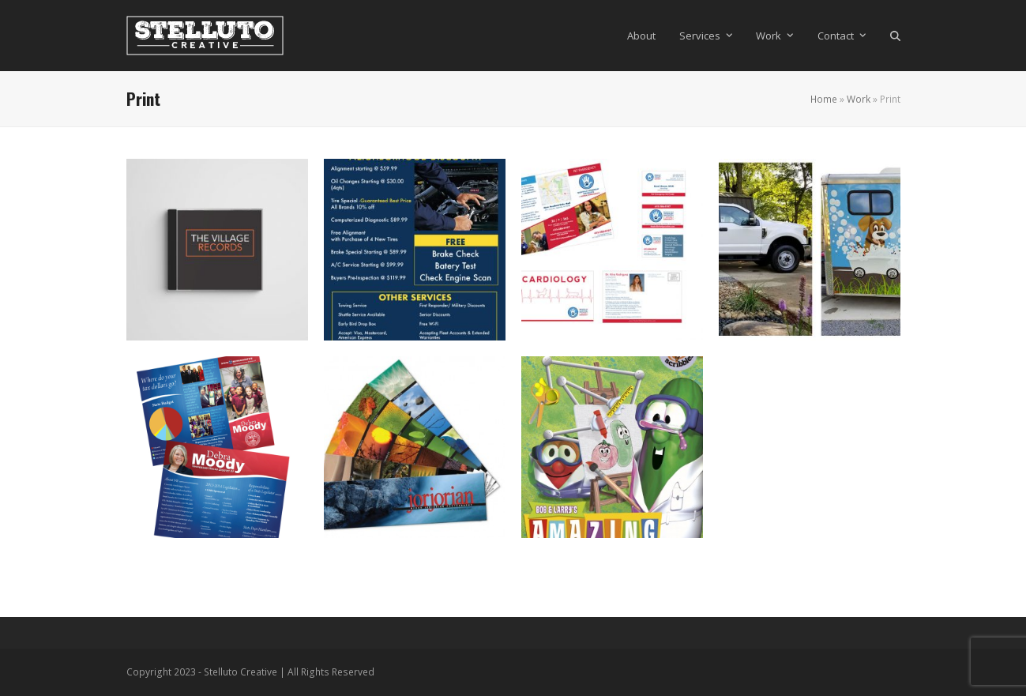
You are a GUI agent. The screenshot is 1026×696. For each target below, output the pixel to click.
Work (858, 99)
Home (823, 99)
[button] (895, 35)
